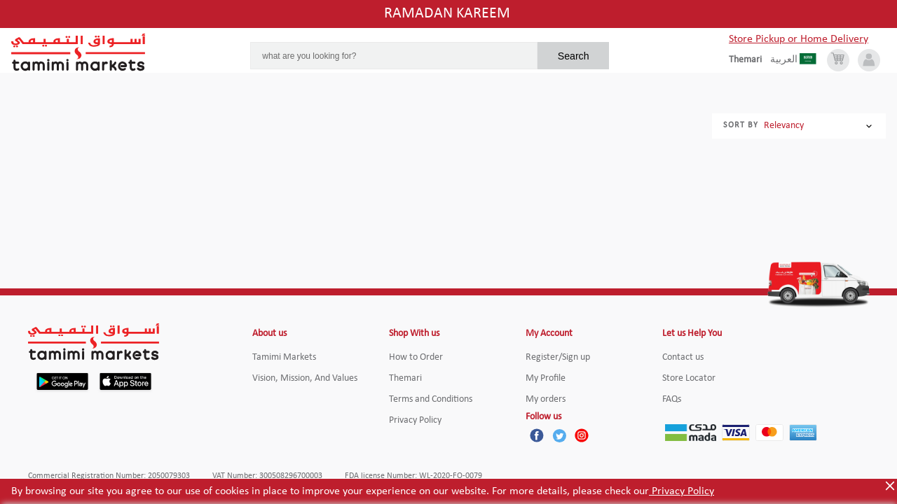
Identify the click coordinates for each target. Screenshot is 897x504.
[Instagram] (581, 435)
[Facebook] (537, 435)
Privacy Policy (681, 491)
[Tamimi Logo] (78, 52)
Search (573, 56)
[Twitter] (559, 435)
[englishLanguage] (749, 60)
